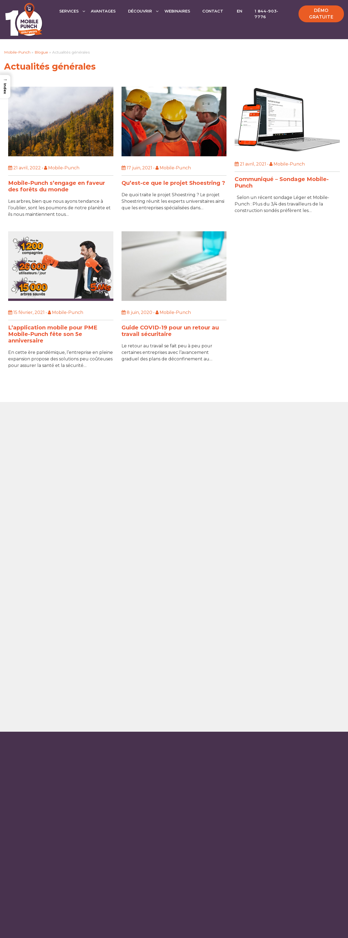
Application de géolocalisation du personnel (56, 723)
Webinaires (177, 11)
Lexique (243, 766)
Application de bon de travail (39, 738)
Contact (212, 11)
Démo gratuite (321, 14)
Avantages (103, 11)
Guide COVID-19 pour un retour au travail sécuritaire (170, 330)
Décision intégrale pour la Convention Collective (280, 809)
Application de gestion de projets (153, 723)
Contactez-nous (176, 624)
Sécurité (188, 929)
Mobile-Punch (17, 52)
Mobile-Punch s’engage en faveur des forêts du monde (56, 186)
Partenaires (248, 725)
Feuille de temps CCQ (140, 746)
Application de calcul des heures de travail (54, 715)
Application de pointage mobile (151, 715)
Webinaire (247, 735)
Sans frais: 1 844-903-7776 (176, 610)
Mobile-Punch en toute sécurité (271, 776)
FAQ (239, 756)
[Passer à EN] (239, 17)
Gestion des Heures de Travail (40, 746)
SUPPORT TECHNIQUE (176, 664)
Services (69, 11)
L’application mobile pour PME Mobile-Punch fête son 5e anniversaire (52, 334)
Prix (239, 715)
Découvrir (140, 11)
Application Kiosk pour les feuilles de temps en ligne (58, 758)
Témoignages (250, 745)
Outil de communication (144, 754)
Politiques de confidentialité (231, 929)
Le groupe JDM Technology (266, 822)
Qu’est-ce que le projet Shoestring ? (173, 183)
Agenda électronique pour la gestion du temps (59, 731)
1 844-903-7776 (266, 14)
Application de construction (147, 738)
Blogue (41, 52)
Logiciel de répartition (141, 731)
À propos (245, 786)
